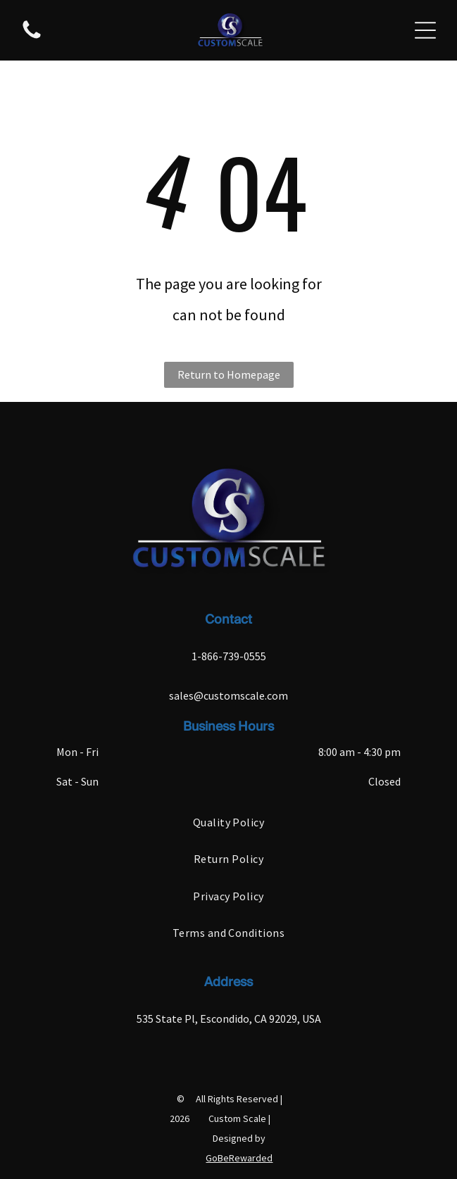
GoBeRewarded (239, 1158)
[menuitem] (228, 822)
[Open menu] (425, 30)
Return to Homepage (228, 374)
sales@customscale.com (228, 695)
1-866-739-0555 (229, 656)
